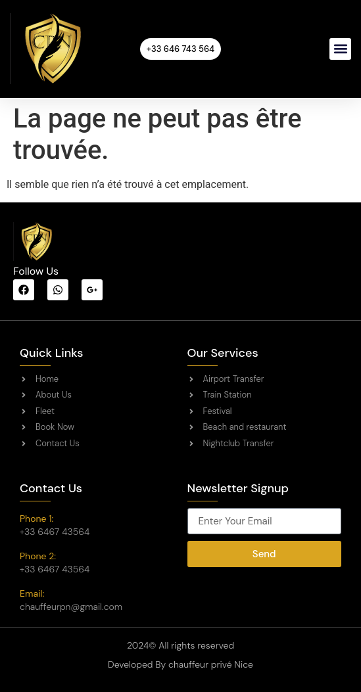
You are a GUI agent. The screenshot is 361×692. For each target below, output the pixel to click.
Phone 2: (38, 556)
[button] (340, 49)
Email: (32, 593)
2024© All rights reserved (180, 645)
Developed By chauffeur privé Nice (180, 664)
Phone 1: (36, 518)
